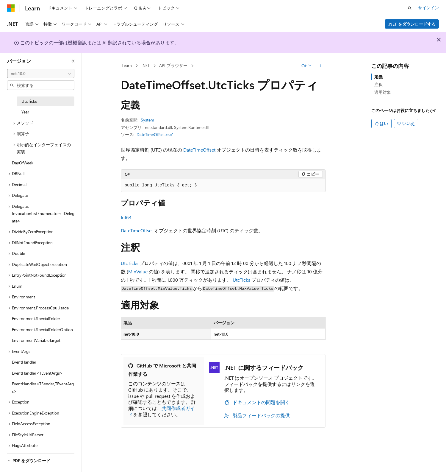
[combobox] (40, 73)
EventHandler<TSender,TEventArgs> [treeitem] (43, 387)
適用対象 (382, 92)
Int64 (126, 217)
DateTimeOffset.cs (153, 134)
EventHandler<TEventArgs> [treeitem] (37, 373)
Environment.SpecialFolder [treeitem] (36, 318)
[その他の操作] (320, 66)
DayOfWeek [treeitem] (22, 163)
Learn (127, 65)
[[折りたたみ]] (73, 61)
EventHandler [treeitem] (24, 362)
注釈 (378, 84)
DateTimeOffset (199, 150)
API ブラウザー (173, 65)
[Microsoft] (11, 8)
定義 (378, 77)
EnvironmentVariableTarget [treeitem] (36, 340)
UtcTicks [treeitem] (29, 101)
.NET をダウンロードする (412, 24)
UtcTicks (129, 263)
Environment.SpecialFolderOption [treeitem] (42, 329)
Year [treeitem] (25, 112)
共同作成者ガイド (161, 411)
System (147, 120)
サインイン (428, 7)
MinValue (138, 271)
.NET (146, 65)
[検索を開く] (410, 8)
